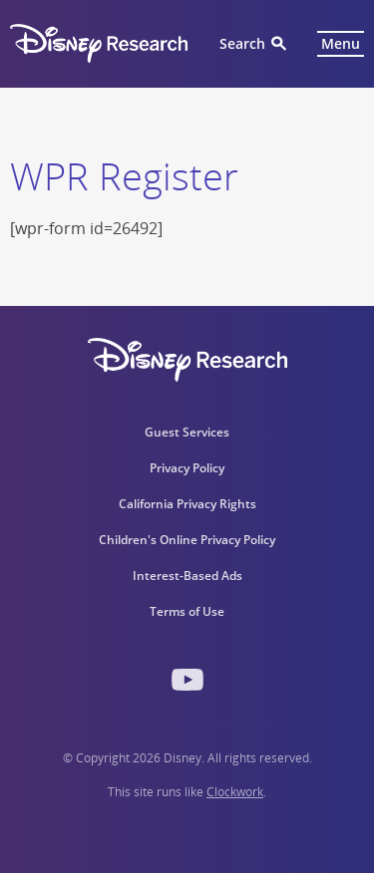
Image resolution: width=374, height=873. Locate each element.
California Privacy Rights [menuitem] (187, 503)
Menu (340, 43)
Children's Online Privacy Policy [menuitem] (187, 539)
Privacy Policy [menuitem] (187, 467)
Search (242, 43)
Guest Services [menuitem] (187, 432)
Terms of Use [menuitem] (187, 611)
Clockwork (234, 791)
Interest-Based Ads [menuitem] (187, 575)
